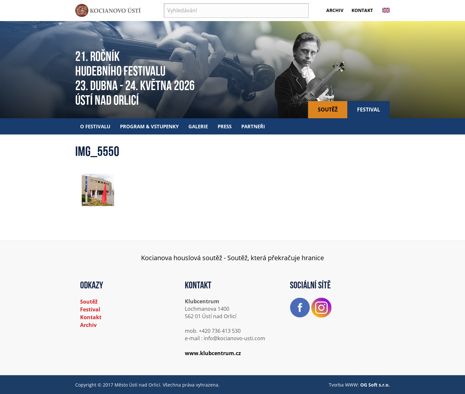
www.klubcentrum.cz (213, 353)
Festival (368, 109)
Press (225, 126)
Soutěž (328, 109)
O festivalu (95, 126)
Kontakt (362, 10)
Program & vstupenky (149, 126)
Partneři (253, 126)
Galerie (198, 126)
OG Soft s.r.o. (375, 385)
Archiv (334, 10)
